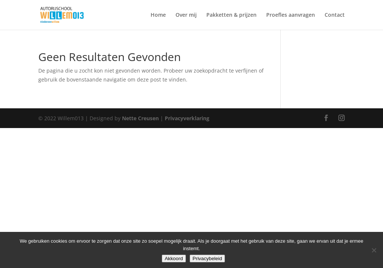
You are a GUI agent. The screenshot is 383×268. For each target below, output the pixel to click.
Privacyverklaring (187, 118)
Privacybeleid (207, 258)
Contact (335, 15)
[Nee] (373, 250)
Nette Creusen (141, 118)
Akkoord (174, 258)
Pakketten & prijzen (231, 15)
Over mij (186, 15)
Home (158, 15)
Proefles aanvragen (290, 15)
